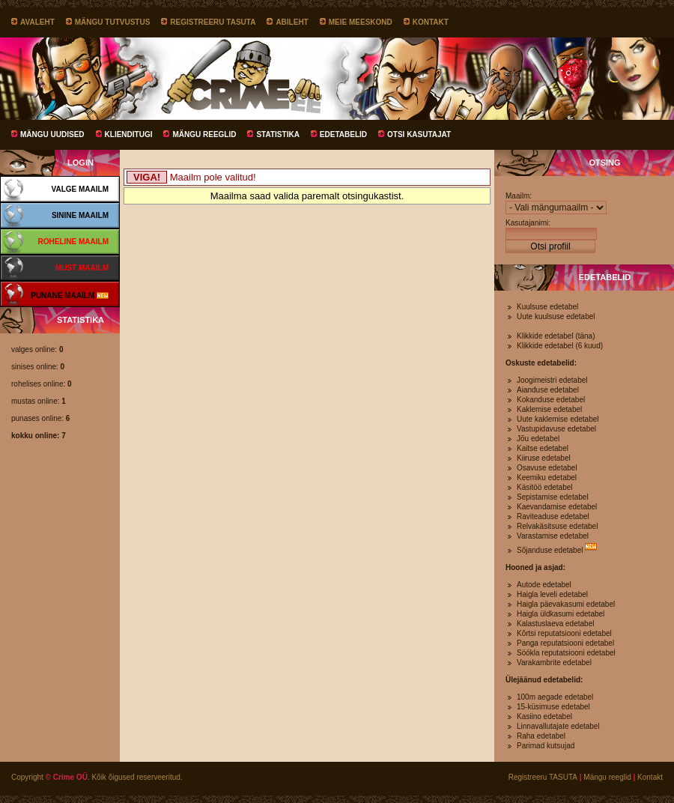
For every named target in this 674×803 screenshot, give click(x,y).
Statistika (277, 134)
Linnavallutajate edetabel (558, 726)
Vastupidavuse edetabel (556, 429)
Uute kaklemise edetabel (558, 419)
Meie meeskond (360, 22)
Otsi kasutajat (419, 134)
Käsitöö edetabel (545, 487)
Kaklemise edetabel (549, 409)
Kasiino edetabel (544, 716)
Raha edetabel (541, 736)
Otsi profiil (550, 246)
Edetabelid (343, 134)
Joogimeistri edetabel (552, 380)
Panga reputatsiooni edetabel (565, 643)
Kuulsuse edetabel (547, 307)
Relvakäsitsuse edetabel (557, 526)
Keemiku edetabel (547, 477)
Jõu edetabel (538, 438)
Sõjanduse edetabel (550, 550)
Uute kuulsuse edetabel (556, 316)
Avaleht (37, 22)
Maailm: (519, 196)
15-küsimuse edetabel (553, 707)
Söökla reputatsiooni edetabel (566, 653)
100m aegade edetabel (555, 697)
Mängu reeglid (204, 134)
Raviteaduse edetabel (553, 516)
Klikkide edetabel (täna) (556, 336)
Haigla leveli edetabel (552, 594)
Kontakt (431, 22)
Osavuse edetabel (547, 468)
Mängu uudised (52, 134)
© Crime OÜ (67, 777)
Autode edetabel (544, 585)
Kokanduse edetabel (551, 400)
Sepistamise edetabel (553, 497)
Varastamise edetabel (553, 536)
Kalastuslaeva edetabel (555, 623)
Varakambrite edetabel (554, 662)
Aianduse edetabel (548, 390)
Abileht (292, 22)
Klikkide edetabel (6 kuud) (560, 346)
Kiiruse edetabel (544, 458)
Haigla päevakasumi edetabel (566, 604)
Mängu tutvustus (113, 22)
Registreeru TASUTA (212, 22)
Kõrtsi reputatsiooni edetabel (564, 633)
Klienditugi (129, 134)
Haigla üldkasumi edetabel (560, 614)
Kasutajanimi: (528, 223)
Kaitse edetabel (542, 448)
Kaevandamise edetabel (557, 507)
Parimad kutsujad (545, 746)
